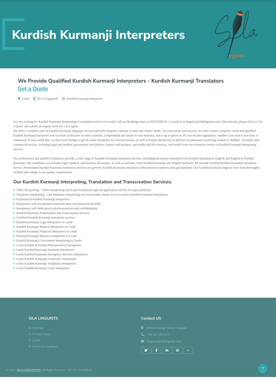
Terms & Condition (45, 346)
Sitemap (37, 328)
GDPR (36, 340)
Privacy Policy (41, 334)
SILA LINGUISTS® (29, 369)
